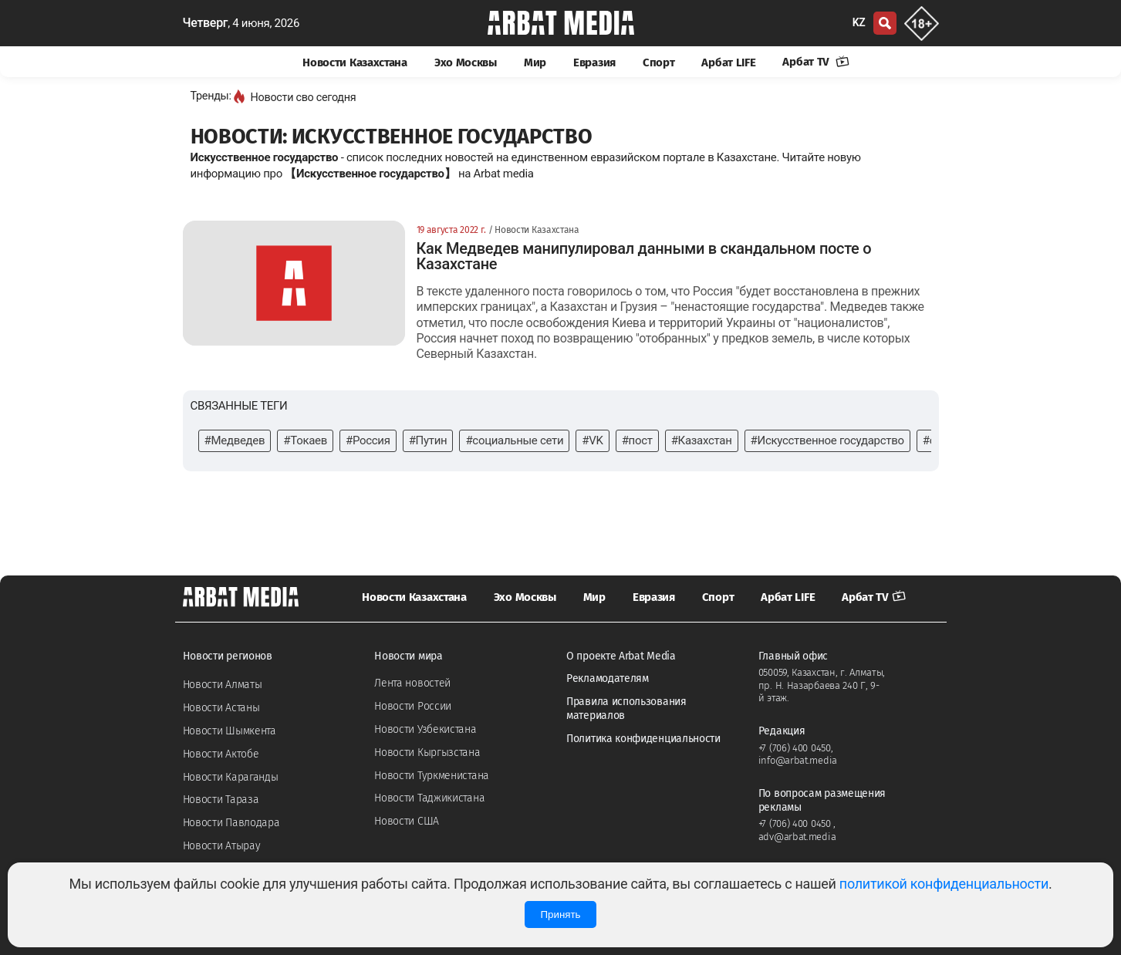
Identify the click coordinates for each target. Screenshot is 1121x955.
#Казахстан (701, 440)
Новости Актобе (221, 754)
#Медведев (234, 440)
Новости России (412, 706)
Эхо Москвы (465, 62)
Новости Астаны (221, 707)
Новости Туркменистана (431, 775)
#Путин (428, 440)
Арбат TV (815, 62)
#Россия (368, 440)
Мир (535, 62)
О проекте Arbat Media (621, 656)
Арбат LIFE (728, 62)
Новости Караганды (231, 777)
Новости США (406, 821)
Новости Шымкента (229, 730)
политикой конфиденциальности (943, 884)
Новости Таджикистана (429, 798)
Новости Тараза (221, 799)
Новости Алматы (222, 684)
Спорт (659, 62)
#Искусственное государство (827, 440)
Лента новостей (412, 683)
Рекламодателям (607, 678)
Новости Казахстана (354, 62)
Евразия (594, 62)
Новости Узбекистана (425, 729)
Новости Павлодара (231, 822)
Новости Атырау (222, 845)
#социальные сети (514, 440)
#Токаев (305, 440)
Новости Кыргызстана (427, 752)
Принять (560, 914)
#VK (592, 440)
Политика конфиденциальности (643, 738)
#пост (637, 440)
